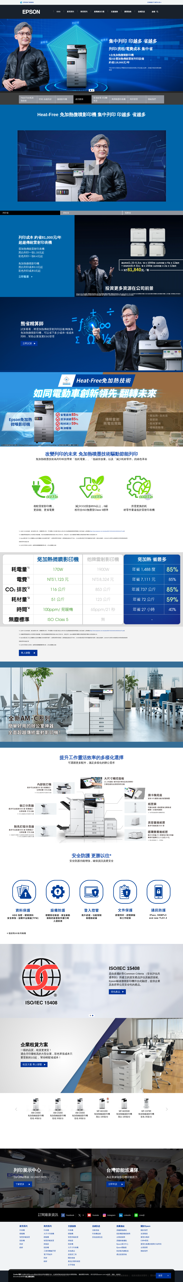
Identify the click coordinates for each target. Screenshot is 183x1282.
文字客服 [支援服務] (71, 1265)
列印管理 (134, 99)
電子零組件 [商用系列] (48, 1254)
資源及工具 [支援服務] (72, 1254)
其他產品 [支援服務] (71, 1251)
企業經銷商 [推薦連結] (120, 1237)
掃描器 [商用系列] (46, 1244)
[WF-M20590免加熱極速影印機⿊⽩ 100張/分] (124, 1107)
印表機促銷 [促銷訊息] (96, 1234)
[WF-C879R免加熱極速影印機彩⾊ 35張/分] (146, 1107)
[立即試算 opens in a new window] (29, 343)
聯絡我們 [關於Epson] (144, 1251)
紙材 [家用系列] (21, 1247)
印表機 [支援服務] (70, 1230)
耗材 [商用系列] (45, 1258)
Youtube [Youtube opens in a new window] (95, 1215)
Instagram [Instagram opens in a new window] (111, 1215)
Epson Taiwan (28, 2)
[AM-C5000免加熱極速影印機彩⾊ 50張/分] (58, 1108)
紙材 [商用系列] (45, 1261)
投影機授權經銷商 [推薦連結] (123, 1234)
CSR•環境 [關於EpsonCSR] (144, 1241)
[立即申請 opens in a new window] (115, 1184)
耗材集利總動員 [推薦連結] (122, 1251)
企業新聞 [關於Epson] (144, 1247)
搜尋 (155, 12)
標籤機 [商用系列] (46, 1237)
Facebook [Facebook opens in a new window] (70, 1215)
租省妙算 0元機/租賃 (101, 99)
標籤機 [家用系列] (22, 1234)
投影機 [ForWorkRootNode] (46, 1247)
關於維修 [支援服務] (71, 1258)
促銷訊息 (141, 12)
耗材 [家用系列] (21, 1244)
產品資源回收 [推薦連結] (121, 1254)
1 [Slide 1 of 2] (90, 90)
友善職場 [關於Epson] (144, 1234)
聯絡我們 (152, 99)
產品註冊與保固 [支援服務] (74, 1261)
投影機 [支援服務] (70, 1244)
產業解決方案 (99, 12)
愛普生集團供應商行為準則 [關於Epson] (151, 1244)
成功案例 (79, 99)
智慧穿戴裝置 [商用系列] (49, 1241)
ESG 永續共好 (45, 99)
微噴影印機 (62, 99)
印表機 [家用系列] (22, 1230)
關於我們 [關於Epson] (144, 1230)
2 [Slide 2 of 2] (92, 90)
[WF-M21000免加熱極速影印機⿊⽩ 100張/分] (102, 1107)
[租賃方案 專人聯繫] (34, 1064)
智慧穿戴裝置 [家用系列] (24, 1237)
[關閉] (91, 167)
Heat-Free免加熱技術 (27, 99)
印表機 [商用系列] (46, 1230)
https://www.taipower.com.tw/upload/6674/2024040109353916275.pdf (107, 531)
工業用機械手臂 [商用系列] (50, 1251)
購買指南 (127, 12)
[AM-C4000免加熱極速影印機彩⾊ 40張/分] (36, 1108)
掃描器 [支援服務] (70, 1241)
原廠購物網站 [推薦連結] (121, 1230)
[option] (91, 56)
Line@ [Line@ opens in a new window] (141, 1215)
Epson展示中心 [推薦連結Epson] (122, 1244)
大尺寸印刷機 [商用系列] (49, 1234)
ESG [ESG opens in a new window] (58, 12)
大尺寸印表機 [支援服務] (73, 1247)
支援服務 (114, 12)
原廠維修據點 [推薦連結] (121, 1241)
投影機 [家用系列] (22, 1241)
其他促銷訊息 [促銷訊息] (97, 1237)
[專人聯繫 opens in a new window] (28, 653)
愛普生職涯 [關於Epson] (145, 1237)
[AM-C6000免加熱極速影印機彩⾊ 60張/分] (80, 1108)
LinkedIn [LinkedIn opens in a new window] (127, 1215)
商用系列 (83, 12)
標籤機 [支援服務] (70, 1234)
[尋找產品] (117, 991)
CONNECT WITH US (154, 2)
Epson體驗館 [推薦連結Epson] (121, 1247)
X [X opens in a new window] (83, 1215)
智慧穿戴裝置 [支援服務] (73, 1237)
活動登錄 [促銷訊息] (95, 1230)
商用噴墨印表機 (118, 99)
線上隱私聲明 (29, 1276)
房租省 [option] (66, 213)
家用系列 (70, 12)
